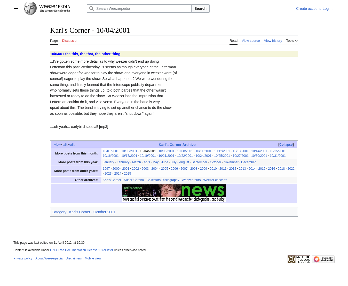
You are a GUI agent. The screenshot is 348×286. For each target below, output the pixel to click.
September (199, 162)
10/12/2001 (222, 151)
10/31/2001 (278, 156)
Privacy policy (22, 258)
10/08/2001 (185, 151)
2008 (193, 168)
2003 (145, 168)
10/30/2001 (259, 156)
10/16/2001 (111, 156)
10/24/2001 (204, 156)
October (215, 162)
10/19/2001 (148, 156)
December (248, 162)
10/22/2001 (185, 156)
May (156, 162)
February (123, 162)
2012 (232, 168)
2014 (252, 168)
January (108, 162)
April (147, 162)
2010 (213, 168)
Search (200, 8)
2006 (174, 168)
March (136, 162)
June (164, 162)
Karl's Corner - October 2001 (92, 212)
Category (59, 212)
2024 (117, 173)
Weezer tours (191, 180)
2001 (125, 168)
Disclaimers (74, 258)
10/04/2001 (148, 151)
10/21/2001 (167, 156)
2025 (127, 173)
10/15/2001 (278, 151)
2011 (222, 168)
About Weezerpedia (48, 258)
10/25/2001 (222, 156)
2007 (183, 168)
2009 (203, 168)
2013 (242, 168)
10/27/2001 (241, 156)
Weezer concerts (215, 180)
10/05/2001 (167, 151)
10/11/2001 (204, 151)
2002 (135, 168)
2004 (154, 168)
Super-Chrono (134, 180)
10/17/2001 (129, 156)
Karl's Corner (112, 180)
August (184, 162)
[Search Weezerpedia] (139, 8)
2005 (164, 168)
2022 (291, 168)
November (231, 162)
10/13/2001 (241, 151)
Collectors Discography (162, 180)
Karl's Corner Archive (177, 145)
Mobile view (93, 258)
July (174, 162)
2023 (108, 173)
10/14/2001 (259, 151)
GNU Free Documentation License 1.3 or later (81, 250)
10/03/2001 (129, 151)
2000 (116, 168)
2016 (271, 168)
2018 (281, 168)
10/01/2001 (111, 151)
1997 (106, 168)
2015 (261, 168)
